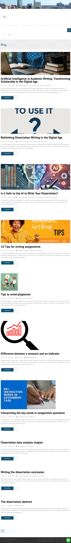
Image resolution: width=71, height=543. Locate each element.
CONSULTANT (11, 85)
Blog (31, 141)
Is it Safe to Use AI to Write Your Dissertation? (29, 193)
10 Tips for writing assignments (20, 246)
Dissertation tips (36, 141)
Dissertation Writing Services (47, 539)
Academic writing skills (23, 85)
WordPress (8, 541)
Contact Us (63, 541)
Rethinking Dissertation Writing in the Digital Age (31, 137)
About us (57, 541)
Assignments (34, 85)
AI (29, 85)
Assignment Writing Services (62, 539)
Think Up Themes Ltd (12, 539)
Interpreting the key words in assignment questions (33, 413)
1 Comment (20, 357)
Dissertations (40, 85)
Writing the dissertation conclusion (22, 472)
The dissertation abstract (16, 502)
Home (38, 539)
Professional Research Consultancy (45, 541)
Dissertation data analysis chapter (22, 442)
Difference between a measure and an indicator (30, 353)
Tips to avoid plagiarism (16, 294)
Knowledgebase (47, 85)
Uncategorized (53, 197)
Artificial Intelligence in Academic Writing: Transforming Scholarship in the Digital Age (35, 80)
